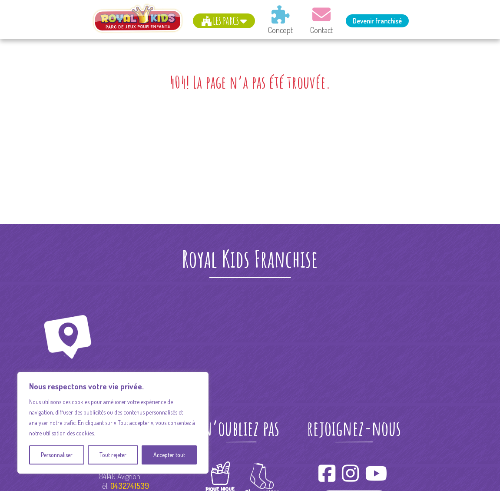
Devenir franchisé (377, 21)
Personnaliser (57, 454)
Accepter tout (169, 454)
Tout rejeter (112, 454)
